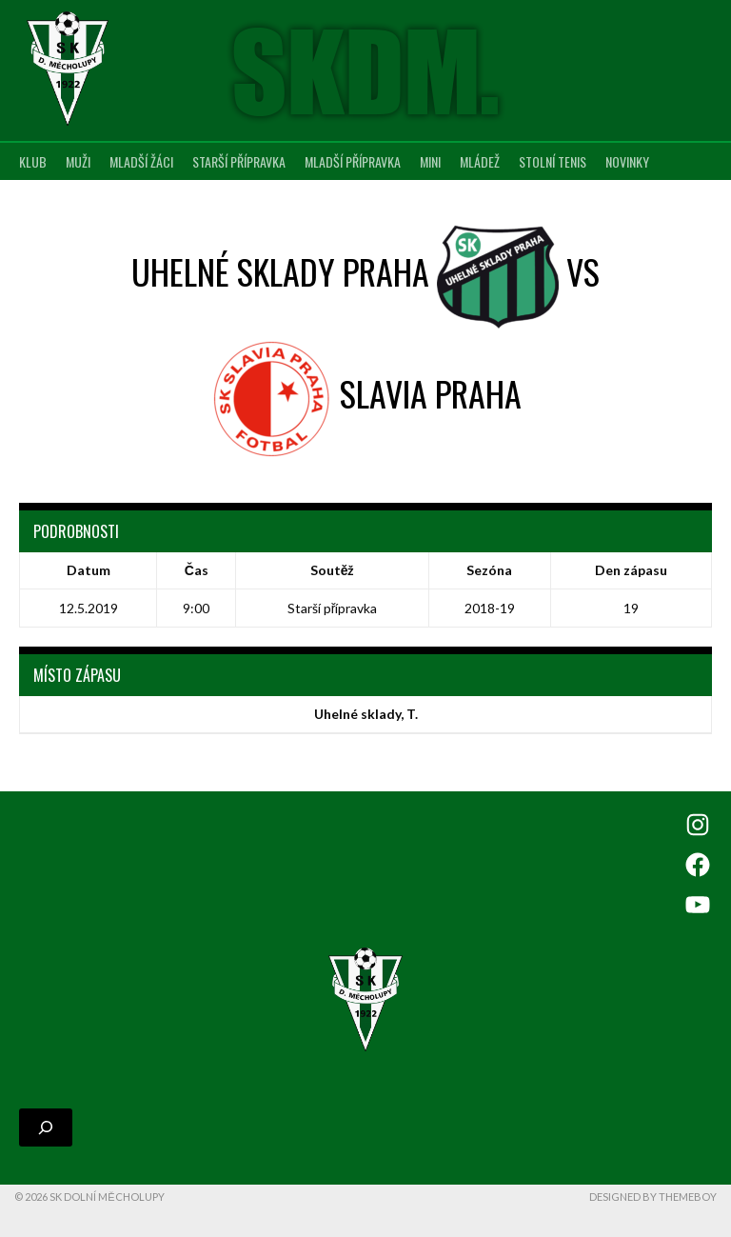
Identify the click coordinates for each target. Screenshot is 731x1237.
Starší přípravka (239, 161)
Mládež (480, 161)
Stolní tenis (552, 161)
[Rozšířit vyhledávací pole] (45, 1127)
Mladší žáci (141, 161)
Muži (78, 161)
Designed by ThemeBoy (653, 1196)
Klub (33, 161)
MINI (430, 161)
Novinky (627, 161)
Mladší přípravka (353, 161)
